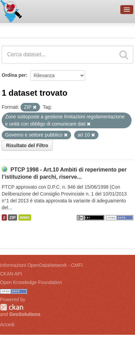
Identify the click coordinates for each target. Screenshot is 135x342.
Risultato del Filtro (27, 145)
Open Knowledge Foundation (31, 282)
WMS (25, 217)
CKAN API (11, 273)
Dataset (12, 29)
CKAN (11, 307)
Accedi (7, 324)
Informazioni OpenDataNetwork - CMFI (41, 265)
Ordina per (14, 75)
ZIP (12, 217)
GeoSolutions (24, 314)
